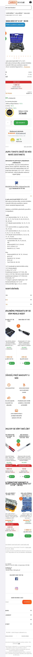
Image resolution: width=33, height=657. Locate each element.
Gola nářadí (18, 13)
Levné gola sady (15, 544)
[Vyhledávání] (16, 8)
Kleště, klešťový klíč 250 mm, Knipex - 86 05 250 (9, 436)
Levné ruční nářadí (6, 544)
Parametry (4, 295)
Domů (2, 13)
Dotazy (4, 304)
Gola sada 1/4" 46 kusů (9, 320)
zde (19, 643)
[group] (9, 342)
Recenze (4, 300)
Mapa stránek (9, 636)
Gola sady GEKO (28, 146)
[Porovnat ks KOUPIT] (5, 363)
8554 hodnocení (21, 133)
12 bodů (23, 113)
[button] (12, 363)
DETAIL (10, 534)
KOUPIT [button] (12, 363)
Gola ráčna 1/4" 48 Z (24, 320)
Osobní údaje (25, 636)
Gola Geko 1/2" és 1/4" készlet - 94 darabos (20, 552)
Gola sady (27, 13)
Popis (2, 196)
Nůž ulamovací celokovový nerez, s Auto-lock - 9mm (24, 436)
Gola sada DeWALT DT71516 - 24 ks (10, 494)
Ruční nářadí (10, 13)
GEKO (30, 72)
